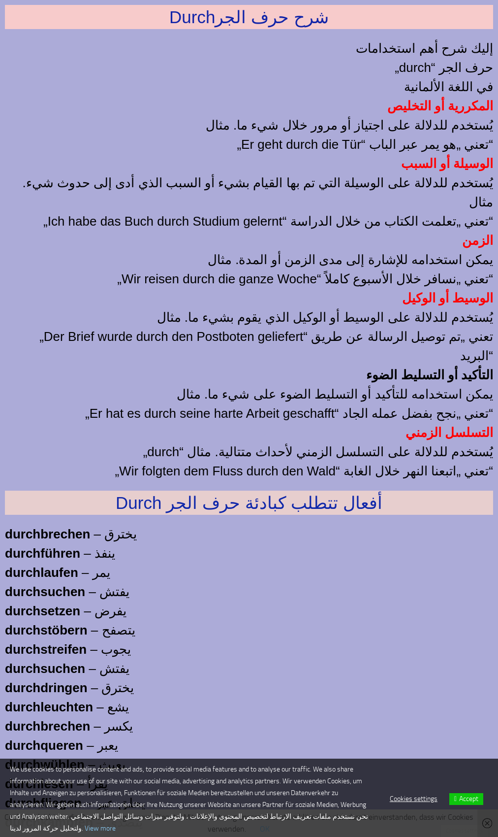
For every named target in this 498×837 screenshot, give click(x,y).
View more (100, 828)
